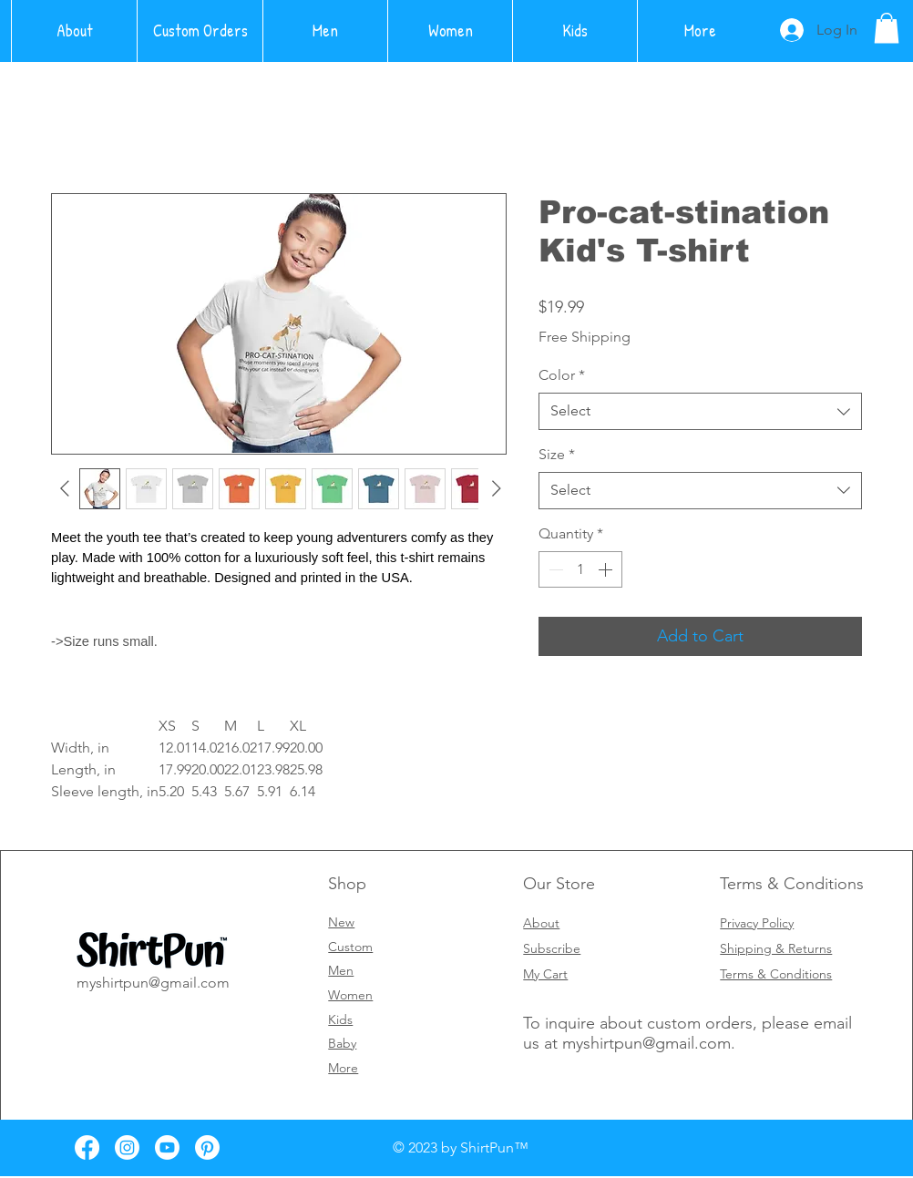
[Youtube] (167, 1147)
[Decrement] (554, 569)
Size (557, 454)
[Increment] (607, 569)
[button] (886, 28)
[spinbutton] (580, 569)
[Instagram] (127, 1147)
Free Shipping (585, 336)
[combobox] (700, 411)
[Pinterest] (207, 1147)
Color (562, 375)
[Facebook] (87, 1147)
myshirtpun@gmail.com (646, 1043)
